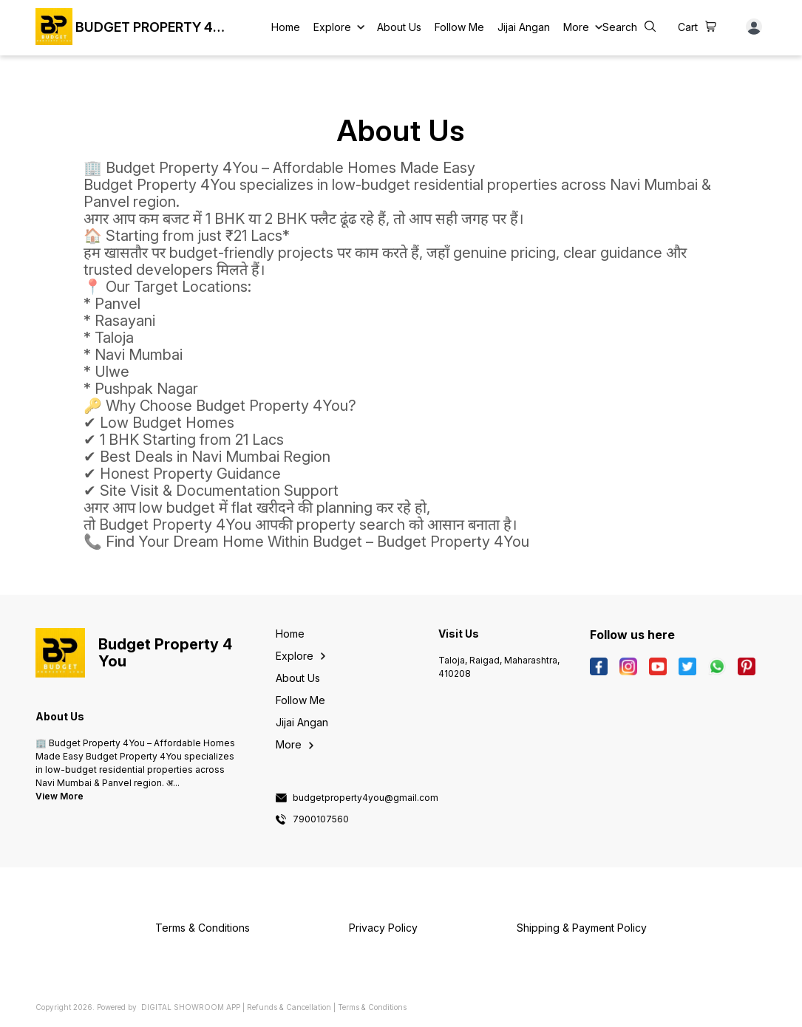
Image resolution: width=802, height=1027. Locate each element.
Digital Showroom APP (190, 1007)
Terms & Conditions (372, 1007)
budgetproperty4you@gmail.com (365, 798)
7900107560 (321, 819)
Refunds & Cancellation (289, 1007)
